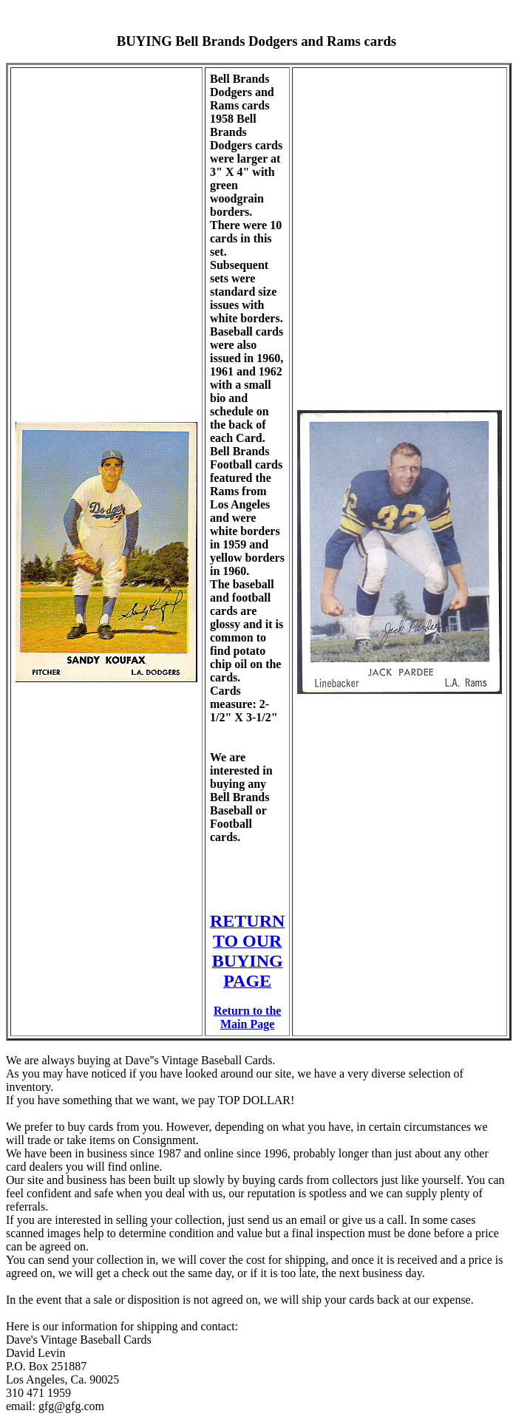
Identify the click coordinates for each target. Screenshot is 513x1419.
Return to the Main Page (248, 1017)
